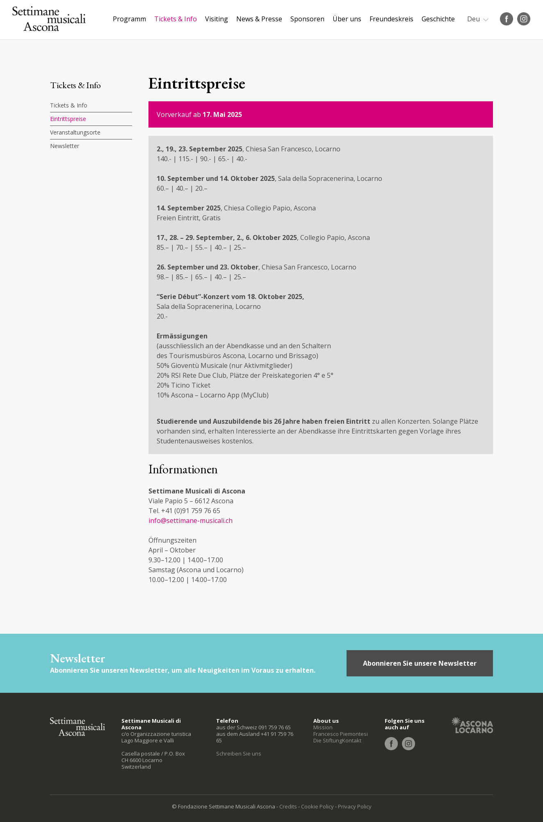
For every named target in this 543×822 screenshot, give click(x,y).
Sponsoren (307, 18)
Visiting (216, 18)
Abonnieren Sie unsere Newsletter (420, 663)
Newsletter (64, 146)
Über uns (347, 18)
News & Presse (259, 18)
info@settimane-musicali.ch (190, 520)
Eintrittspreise (68, 119)
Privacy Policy (355, 806)
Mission (323, 727)
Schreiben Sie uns (238, 753)
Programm (129, 18)
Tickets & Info (175, 18)
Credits (288, 806)
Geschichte (438, 18)
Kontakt (351, 740)
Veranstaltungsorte (75, 132)
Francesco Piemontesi (340, 734)
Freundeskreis (391, 18)
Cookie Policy (317, 806)
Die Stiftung (327, 740)
